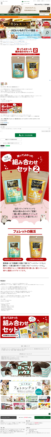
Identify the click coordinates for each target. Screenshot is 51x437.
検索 (50, 14)
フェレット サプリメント (14, 41)
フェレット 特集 (12, 43)
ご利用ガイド (10, 423)
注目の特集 (17, 43)
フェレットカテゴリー (6, 39)
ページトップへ (49, 414)
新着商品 (2, 14)
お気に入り (15, 14)
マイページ (22, 14)
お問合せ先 (28, 427)
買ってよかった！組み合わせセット (25, 43)
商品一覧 (9, 14)
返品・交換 (2, 427)
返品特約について (3, 147)
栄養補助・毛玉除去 (21, 41)
